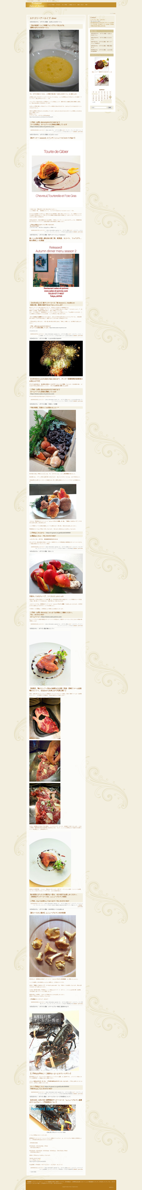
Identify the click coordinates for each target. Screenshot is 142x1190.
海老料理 (70, 1169)
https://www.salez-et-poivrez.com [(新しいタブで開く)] (42, 127)
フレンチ (73, 130)
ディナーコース (42, 548)
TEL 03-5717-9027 (95, 21)
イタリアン (76, 230)
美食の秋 (61, 905)
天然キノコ (65, 548)
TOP (86, 4)
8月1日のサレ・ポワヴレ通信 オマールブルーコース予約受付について (50, 1096)
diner (47, 130)
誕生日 (71, 232)
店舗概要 (29, 1181)
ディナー (68, 130)
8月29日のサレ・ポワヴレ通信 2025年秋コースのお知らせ (47, 909)
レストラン (59, 131)
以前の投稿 (32, 1171)
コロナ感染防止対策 (50, 1181)
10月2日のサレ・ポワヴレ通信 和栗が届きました (101, 46)
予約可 (66, 401)
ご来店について (72, 4)
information (52, 230)
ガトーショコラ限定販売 (87, 1181)
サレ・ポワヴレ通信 (57, 130)
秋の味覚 (70, 548)
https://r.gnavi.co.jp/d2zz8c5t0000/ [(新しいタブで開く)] (37, 1161)
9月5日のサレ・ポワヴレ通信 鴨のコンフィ (42, 628)
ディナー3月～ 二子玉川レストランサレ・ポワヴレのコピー (47, 1183)
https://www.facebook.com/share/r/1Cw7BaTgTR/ (41, 117)
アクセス (58, 4)
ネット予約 (64, 4)
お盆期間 (44, 1169)
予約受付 (60, 1169)
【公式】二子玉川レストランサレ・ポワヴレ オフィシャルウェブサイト (36, 4)
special (57, 230)
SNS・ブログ (80, 4)
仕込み (53, 905)
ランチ (56, 401)
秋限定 (57, 905)
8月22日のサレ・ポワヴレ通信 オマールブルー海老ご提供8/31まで (49, 1006)
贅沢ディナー (67, 905)
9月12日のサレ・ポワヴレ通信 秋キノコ (41, 551)
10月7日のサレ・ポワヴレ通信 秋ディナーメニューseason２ (47, 235)
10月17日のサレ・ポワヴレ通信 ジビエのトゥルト (44, 134)
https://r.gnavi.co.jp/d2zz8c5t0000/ (57, 1086)
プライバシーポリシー (38, 1181)
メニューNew (51, 4)
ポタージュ (78, 130)
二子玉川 (64, 131)
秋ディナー (62, 335)
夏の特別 (65, 1093)
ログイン (111, 1187)
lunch (50, 130)
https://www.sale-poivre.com (51, 617)
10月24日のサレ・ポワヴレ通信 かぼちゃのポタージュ (46, 22)
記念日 (67, 232)
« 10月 (93, 102)
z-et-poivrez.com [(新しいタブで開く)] (33, 331)
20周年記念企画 (76, 1181)
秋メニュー (70, 131)
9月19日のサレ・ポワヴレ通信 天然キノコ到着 (43, 404)
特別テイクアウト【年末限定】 (63, 1181)
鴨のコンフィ (75, 905)
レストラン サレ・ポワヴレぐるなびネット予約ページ (43, 227)
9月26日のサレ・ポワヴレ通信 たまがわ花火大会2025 (45, 338)
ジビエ (81, 230)
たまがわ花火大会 (75, 399)
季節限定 (69, 1003)
